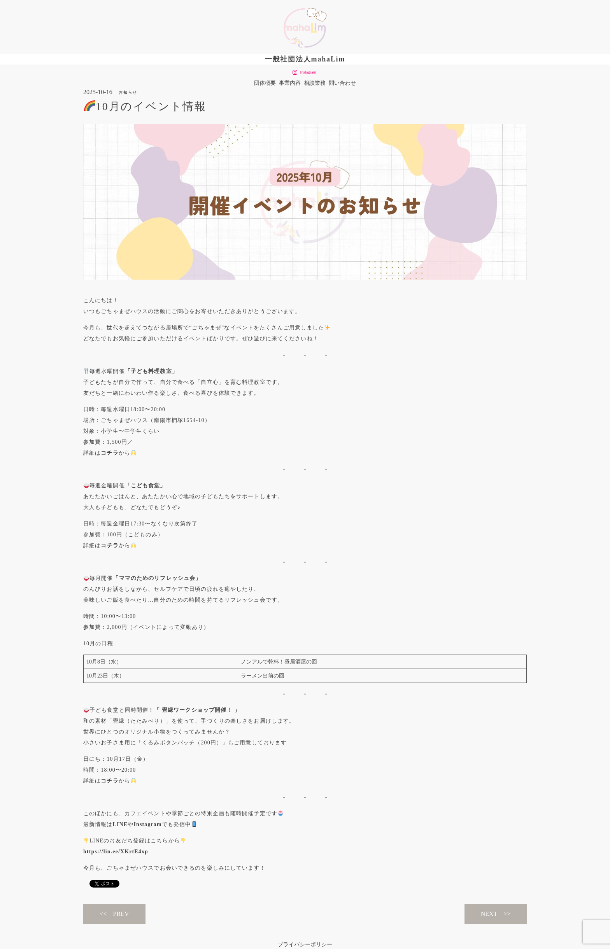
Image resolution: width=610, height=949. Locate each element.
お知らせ (128, 92)
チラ (113, 545)
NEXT (489, 913)
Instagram (147, 824)
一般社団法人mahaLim (305, 59)
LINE (120, 824)
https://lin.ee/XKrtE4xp (115, 851)
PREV (121, 913)
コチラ (109, 453)
